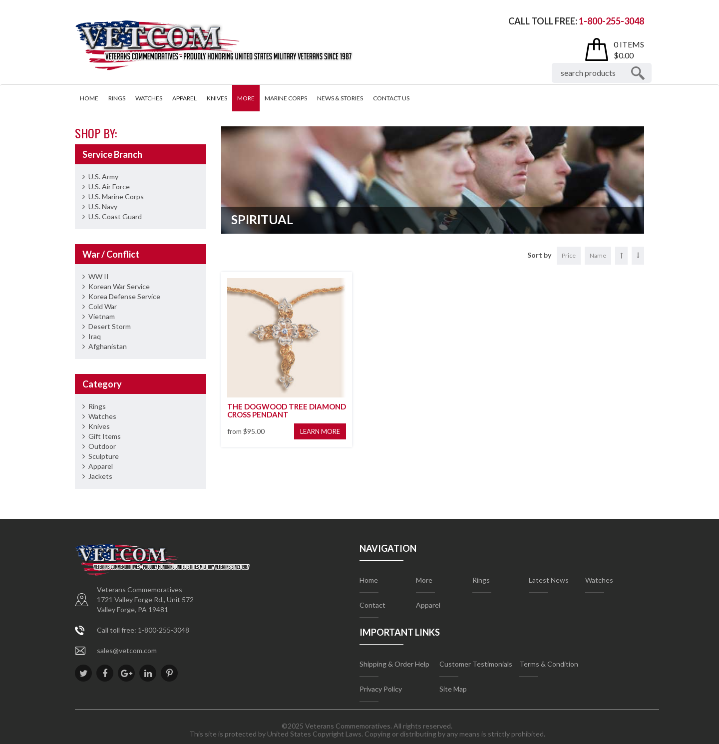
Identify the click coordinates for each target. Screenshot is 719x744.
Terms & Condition (548, 664)
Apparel (184, 98)
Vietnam (101, 316)
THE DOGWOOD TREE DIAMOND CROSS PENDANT (286, 410)
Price (569, 255)
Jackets (100, 476)
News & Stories (340, 98)
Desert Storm (109, 326)
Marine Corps (286, 98)
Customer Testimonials (475, 664)
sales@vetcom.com (127, 650)
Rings (116, 98)
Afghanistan (107, 346)
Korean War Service (119, 286)
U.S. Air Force (109, 186)
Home (89, 98)
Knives (217, 98)
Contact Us (391, 98)
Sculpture (103, 456)
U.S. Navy (102, 206)
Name (598, 255)
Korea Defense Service (124, 296)
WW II (98, 276)
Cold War (102, 306)
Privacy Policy (381, 689)
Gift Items (104, 436)
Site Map (453, 689)
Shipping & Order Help (394, 664)
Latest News (549, 580)
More (246, 98)
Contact (372, 605)
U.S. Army (103, 176)
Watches (148, 98)
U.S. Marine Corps (116, 196)
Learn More (320, 431)
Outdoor (102, 446)
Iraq (94, 336)
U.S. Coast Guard (115, 216)
